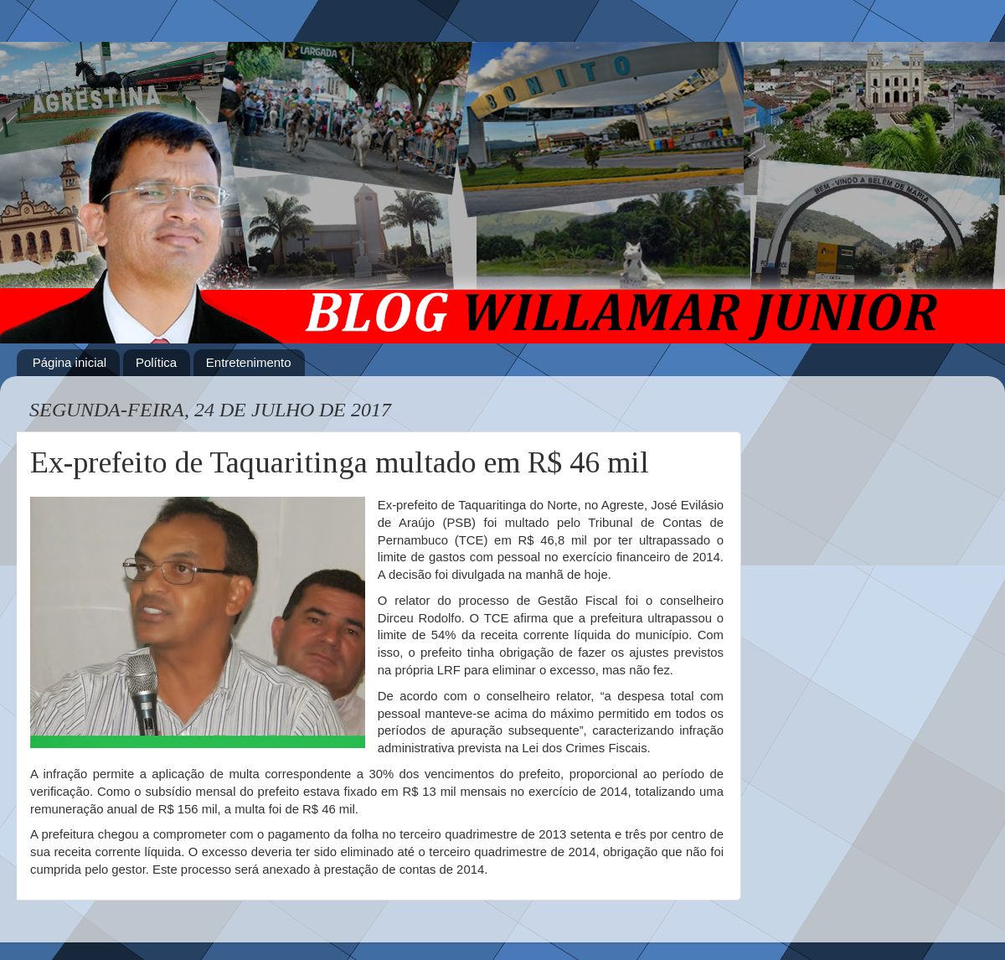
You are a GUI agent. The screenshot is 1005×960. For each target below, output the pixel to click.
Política (156, 362)
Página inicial (69, 362)
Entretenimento (248, 362)
